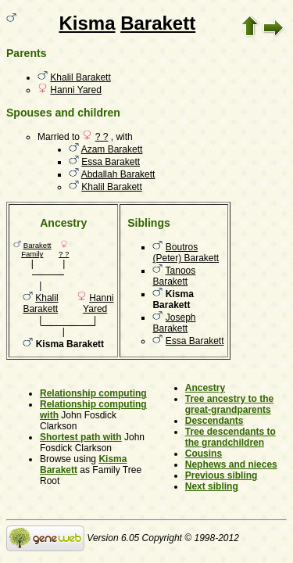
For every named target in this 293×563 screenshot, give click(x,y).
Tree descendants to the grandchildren (230, 437)
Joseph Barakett (173, 323)
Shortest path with (81, 437)
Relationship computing (93, 393)
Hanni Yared (76, 89)
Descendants (214, 420)
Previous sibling (221, 475)
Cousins (203, 453)
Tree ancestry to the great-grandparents (229, 404)
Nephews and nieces (231, 464)
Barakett (157, 23)
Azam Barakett (112, 149)
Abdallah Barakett (118, 174)
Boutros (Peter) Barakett (185, 253)
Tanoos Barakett (173, 276)
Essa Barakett (110, 161)
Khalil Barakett (80, 77)
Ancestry (205, 387)
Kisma (87, 23)
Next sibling (211, 486)
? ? (102, 136)
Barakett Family (36, 249)
